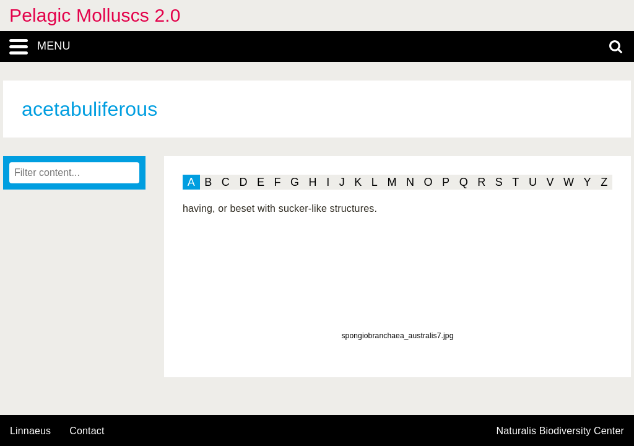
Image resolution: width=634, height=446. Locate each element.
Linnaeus (30, 431)
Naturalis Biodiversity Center (561, 431)
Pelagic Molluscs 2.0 (95, 15)
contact (86, 431)
